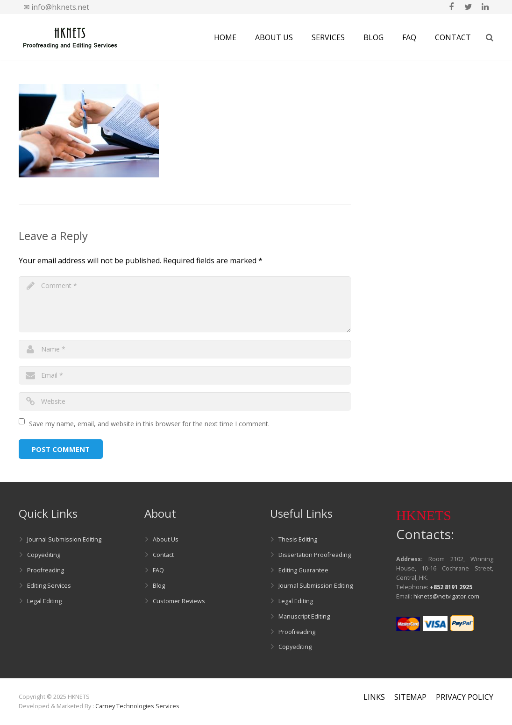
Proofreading (45, 570)
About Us (165, 539)
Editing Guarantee (303, 570)
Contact (163, 555)
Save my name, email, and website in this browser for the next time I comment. (149, 423)
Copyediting (43, 555)
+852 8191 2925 (451, 587)
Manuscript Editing (304, 616)
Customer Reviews (179, 601)
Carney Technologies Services (137, 706)
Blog (159, 586)
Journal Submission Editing (64, 539)
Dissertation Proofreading (314, 555)
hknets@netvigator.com (446, 596)
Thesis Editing (297, 539)
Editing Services (49, 586)
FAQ (158, 570)
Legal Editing (44, 601)
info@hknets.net (60, 7)
